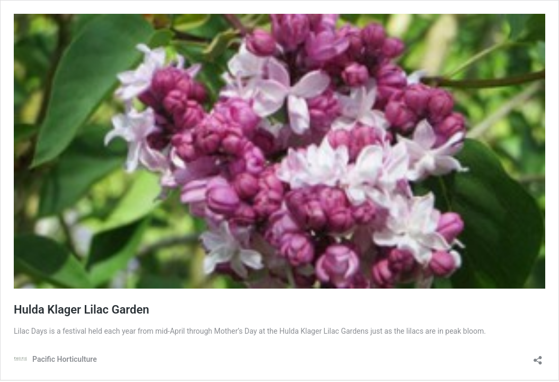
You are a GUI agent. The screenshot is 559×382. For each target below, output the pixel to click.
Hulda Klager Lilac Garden (81, 309)
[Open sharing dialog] (537, 357)
